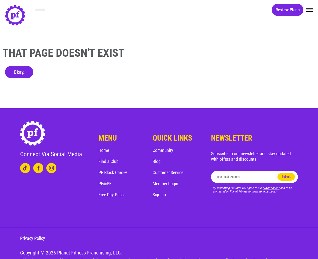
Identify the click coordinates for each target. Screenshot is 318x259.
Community (163, 150)
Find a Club (108, 161)
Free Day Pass (111, 194)
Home (103, 150)
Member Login (165, 183)
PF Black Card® (112, 172)
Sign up (159, 194)
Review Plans (287, 9)
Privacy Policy (32, 238)
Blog (157, 161)
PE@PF (105, 183)
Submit (286, 176)
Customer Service (168, 172)
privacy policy (271, 188)
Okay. (19, 72)
